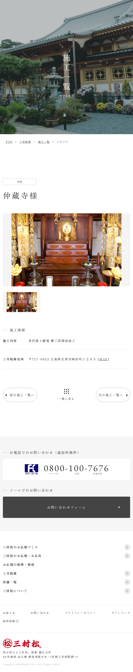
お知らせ (9, 613)
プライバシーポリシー (80, 613)
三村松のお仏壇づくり (20, 547)
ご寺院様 (25, 142)
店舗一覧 (10, 582)
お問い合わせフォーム (66, 507)
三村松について (15, 590)
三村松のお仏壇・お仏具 (22, 555)
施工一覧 (44, 142)
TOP (9, 142)
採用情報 (9, 621)
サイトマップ (120, 613)
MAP (103, 359)
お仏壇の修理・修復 (19, 564)
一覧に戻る (66, 399)
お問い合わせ (40, 613)
